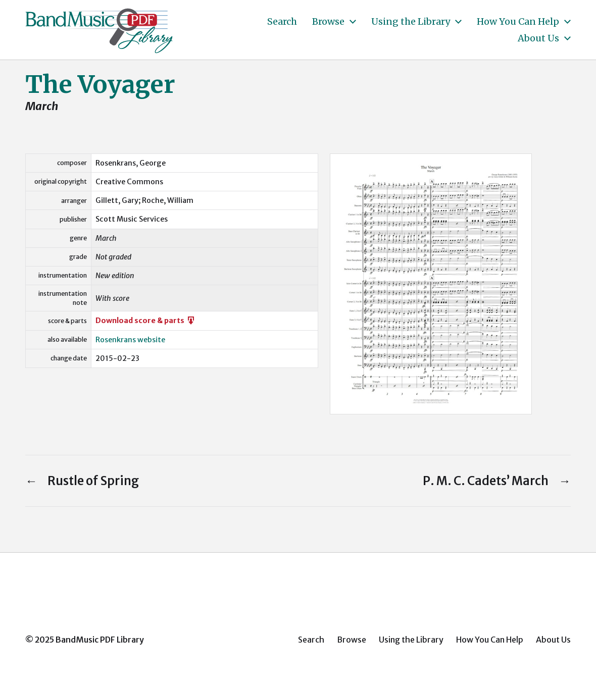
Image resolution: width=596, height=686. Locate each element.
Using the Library (410, 21)
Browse (328, 21)
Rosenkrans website (130, 339)
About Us (538, 38)
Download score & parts (145, 320)
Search (282, 21)
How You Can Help (518, 21)
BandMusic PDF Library (100, 640)
